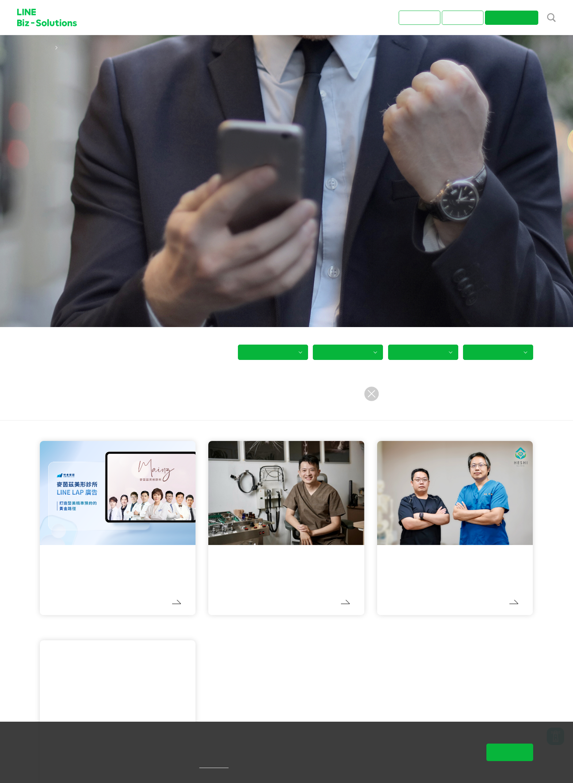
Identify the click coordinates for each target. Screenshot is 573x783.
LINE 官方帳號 (72, 625)
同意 (510, 752)
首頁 (46, 47)
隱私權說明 (224, 765)
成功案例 (71, 47)
